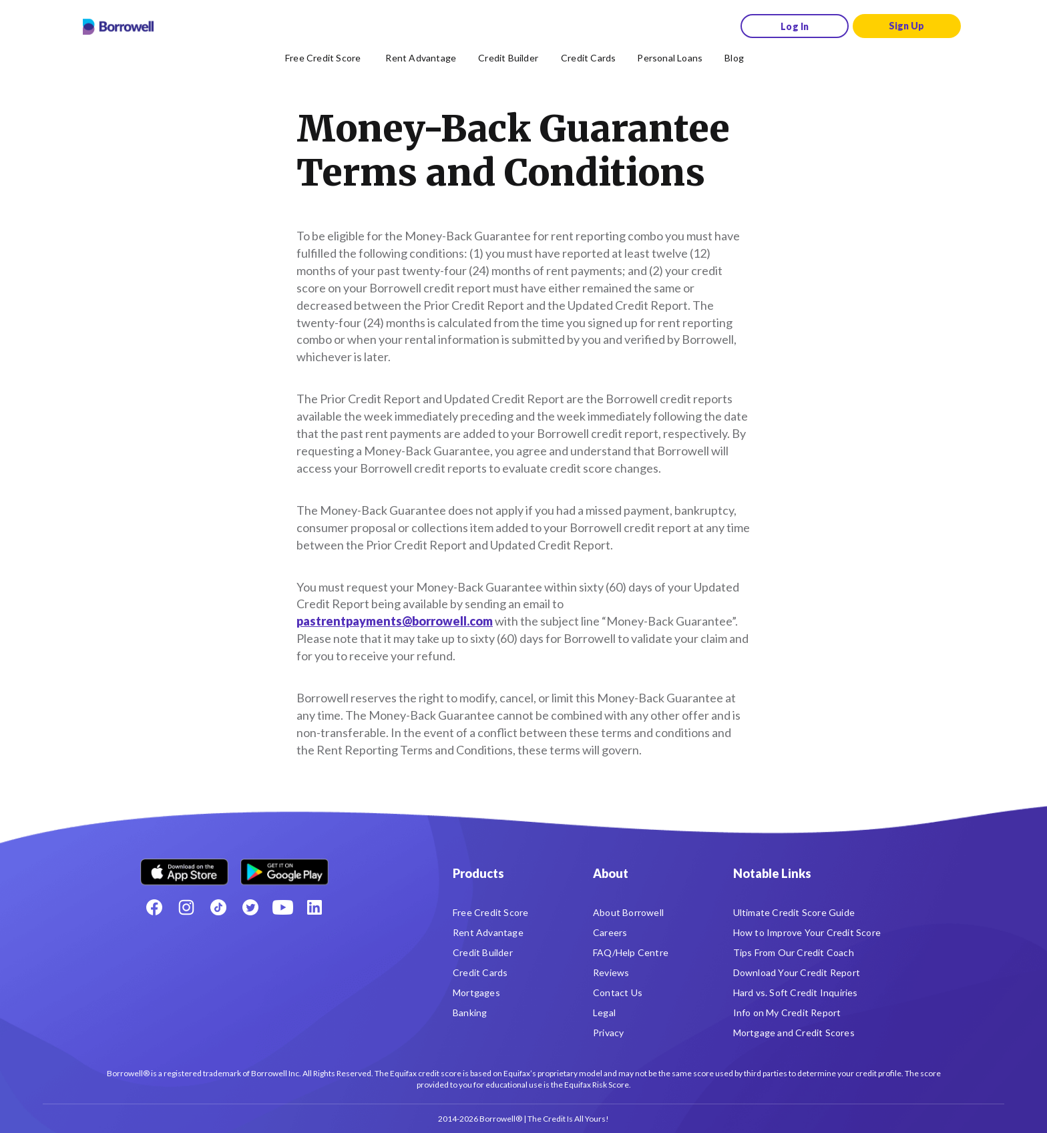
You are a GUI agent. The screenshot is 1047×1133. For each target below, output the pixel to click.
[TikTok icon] (218, 907)
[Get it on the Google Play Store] (284, 867)
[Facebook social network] (154, 907)
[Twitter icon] (250, 907)
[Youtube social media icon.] (282, 907)
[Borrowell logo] (118, 27)
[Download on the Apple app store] (184, 867)
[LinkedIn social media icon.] (314, 907)
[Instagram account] (186, 907)
